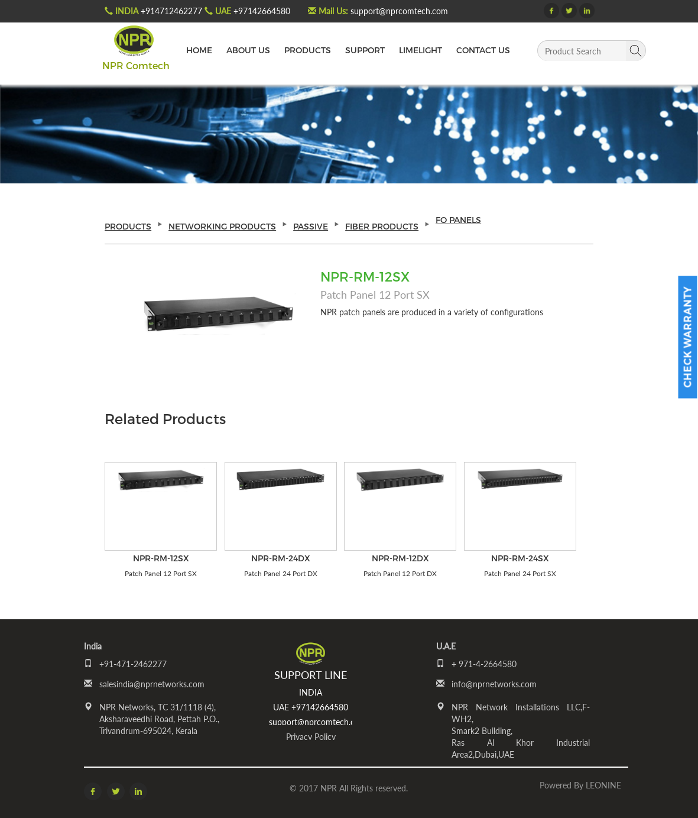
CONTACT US (483, 50)
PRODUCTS (307, 50)
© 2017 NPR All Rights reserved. (349, 788)
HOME (199, 50)
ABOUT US (248, 50)
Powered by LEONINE (580, 785)
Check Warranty (687, 337)
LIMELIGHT (420, 50)
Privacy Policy (311, 737)
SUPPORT (365, 50)
